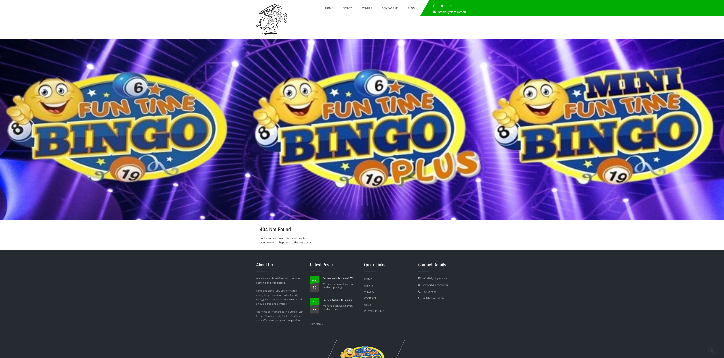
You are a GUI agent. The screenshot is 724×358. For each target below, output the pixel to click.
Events (347, 8)
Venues (367, 8)
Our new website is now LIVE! (338, 278)
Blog (411, 8)
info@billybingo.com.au (452, 12)
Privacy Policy (374, 311)
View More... (316, 323)
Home (329, 8)
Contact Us (390, 8)
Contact (370, 298)
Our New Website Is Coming (337, 300)
